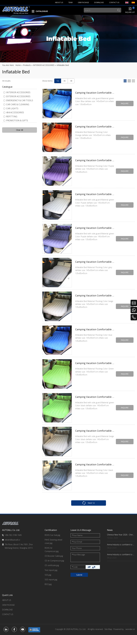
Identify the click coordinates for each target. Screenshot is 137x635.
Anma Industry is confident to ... (120, 544)
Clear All (19, 130)
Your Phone (77, 548)
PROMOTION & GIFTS (15, 120)
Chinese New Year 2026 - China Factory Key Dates (121, 534)
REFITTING (10, 116)
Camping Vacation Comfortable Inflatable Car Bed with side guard (94, 92)
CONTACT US (7, 614)
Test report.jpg (51, 570)
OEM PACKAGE (8, 605)
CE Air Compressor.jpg (54, 560)
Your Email (77, 541)
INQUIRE (124, 103)
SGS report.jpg (51, 579)
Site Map (108, 629)
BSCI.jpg (48, 584)
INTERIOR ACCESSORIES (16, 92)
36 (64, 81)
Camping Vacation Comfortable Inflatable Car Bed (94, 126)
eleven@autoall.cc (12, 539)
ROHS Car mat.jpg (52, 535)
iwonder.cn (130, 629)
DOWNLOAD (7, 609)
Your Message (78, 554)
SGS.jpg (48, 575)
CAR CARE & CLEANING (16, 104)
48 (71, 81)
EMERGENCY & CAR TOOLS (18, 100)
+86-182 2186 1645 (13, 535)
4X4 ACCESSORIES (13, 112)
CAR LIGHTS (10, 108)
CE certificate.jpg (52, 565)
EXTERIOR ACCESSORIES (16, 96)
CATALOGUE (42, 11)
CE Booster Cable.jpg (54, 556)
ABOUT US (6, 600)
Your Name (77, 535)
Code (75, 567)
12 (58, 81)
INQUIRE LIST (130, 12)
